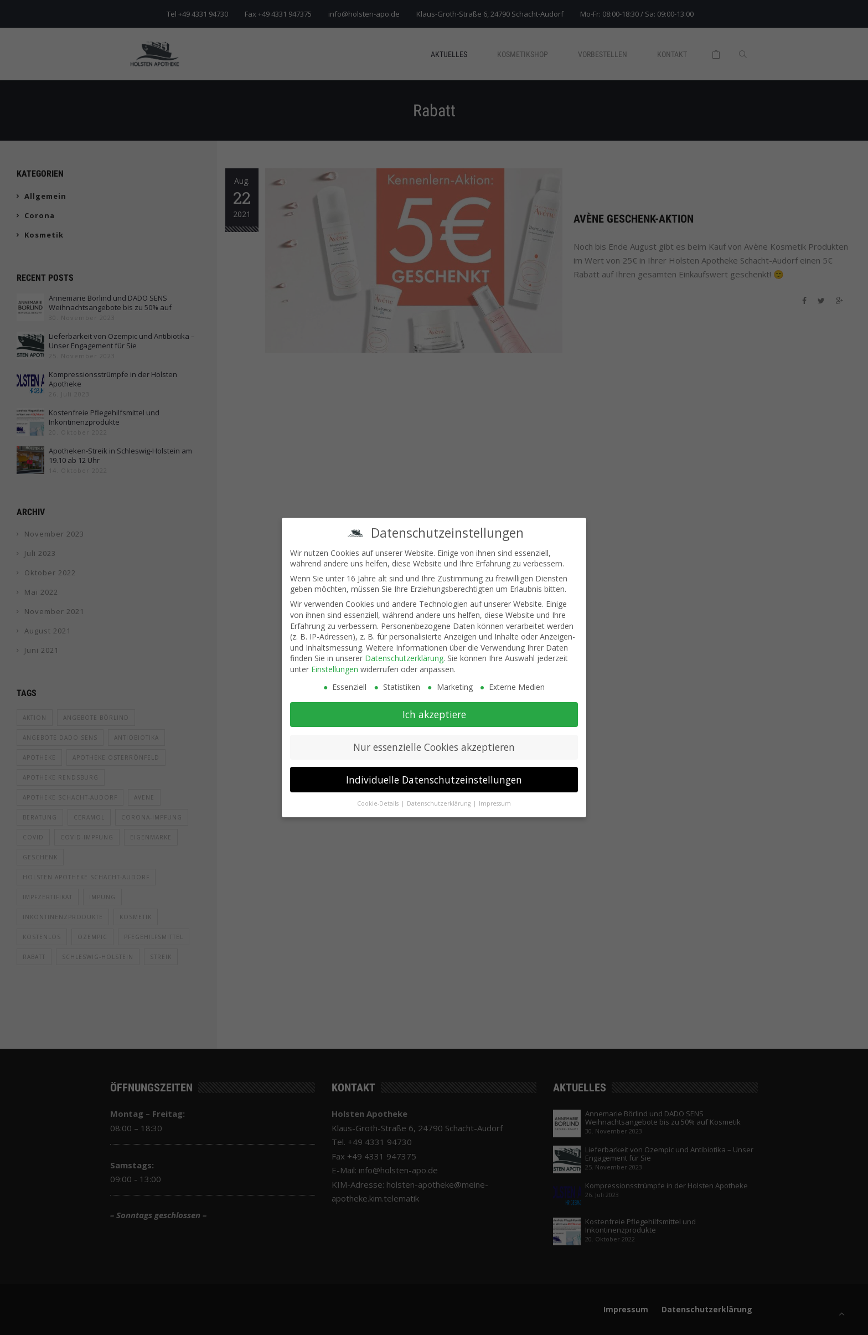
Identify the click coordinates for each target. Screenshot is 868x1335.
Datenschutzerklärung (404, 655)
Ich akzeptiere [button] (434, 711)
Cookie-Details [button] (378, 801)
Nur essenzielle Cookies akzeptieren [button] (434, 743)
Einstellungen (334, 666)
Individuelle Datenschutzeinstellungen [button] (434, 776)
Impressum (495, 801)
